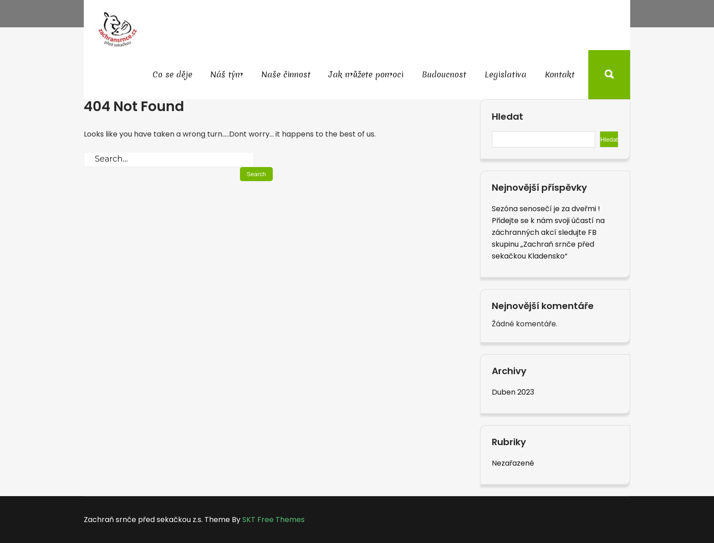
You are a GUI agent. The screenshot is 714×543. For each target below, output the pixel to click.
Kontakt (560, 74)
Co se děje (172, 74)
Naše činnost (286, 74)
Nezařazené (513, 463)
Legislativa (505, 74)
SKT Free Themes (273, 519)
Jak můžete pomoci (366, 74)
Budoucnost (444, 74)
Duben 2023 (513, 392)
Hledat (507, 117)
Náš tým (226, 74)
